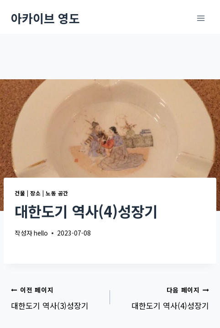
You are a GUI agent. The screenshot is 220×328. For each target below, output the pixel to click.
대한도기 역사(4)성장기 (163, 297)
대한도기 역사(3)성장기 (56, 297)
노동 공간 (57, 193)
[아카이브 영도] (45, 18)
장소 (35, 193)
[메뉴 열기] (200, 18)
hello (41, 232)
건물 (20, 193)
